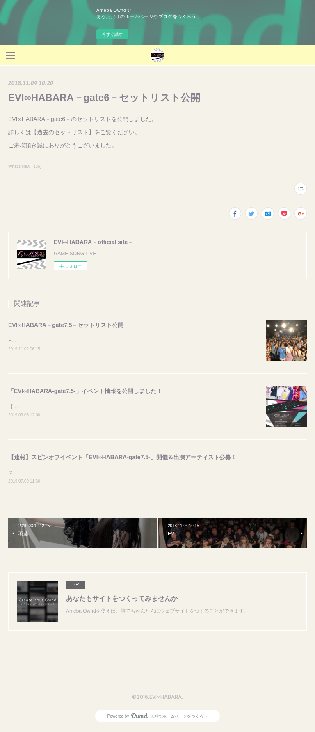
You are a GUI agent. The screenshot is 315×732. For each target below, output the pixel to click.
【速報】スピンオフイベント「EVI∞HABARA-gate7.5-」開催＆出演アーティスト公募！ (122, 458)
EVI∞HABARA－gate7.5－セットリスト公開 (65, 325)
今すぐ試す (112, 34)
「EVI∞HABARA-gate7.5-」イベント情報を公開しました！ (85, 391)
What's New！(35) (24, 166)
